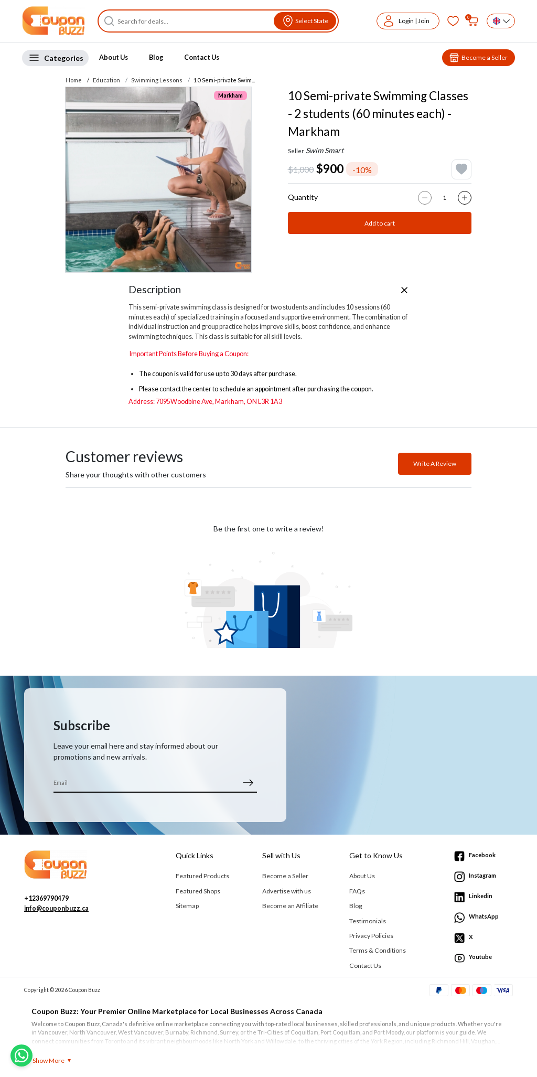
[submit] (248, 782)
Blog (156, 57)
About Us (113, 57)
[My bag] (473, 21)
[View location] (305, 21)
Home (74, 80)
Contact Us (201, 57)
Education (106, 80)
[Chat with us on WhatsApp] (21, 1055)
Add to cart (379, 223)
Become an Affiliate (290, 906)
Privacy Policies (371, 936)
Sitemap (187, 906)
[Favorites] (453, 21)
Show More (49, 1060)
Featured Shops (198, 891)
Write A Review (434, 463)
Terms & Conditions (377, 950)
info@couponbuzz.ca (56, 908)
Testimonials (367, 921)
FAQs (357, 891)
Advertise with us (286, 891)
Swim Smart (324, 150)
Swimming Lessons (156, 80)
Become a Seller (285, 876)
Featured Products (202, 876)
